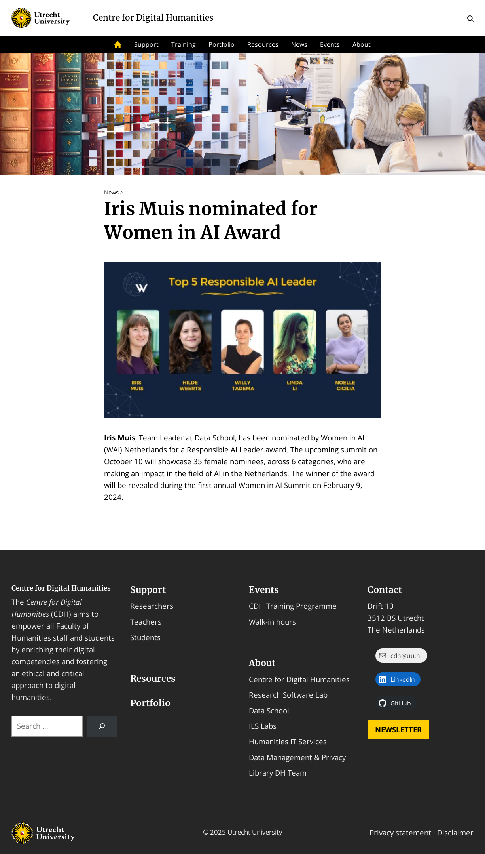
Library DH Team (278, 773)
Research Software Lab (288, 695)
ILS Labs (263, 726)
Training (183, 44)
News (299, 44)
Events (330, 44)
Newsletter (398, 729)
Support (146, 44)
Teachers (145, 622)
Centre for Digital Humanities (61, 588)
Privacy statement (400, 832)
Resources (262, 44)
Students (145, 637)
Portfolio (221, 44)
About (361, 44)
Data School (269, 710)
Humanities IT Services (288, 741)
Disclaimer (455, 832)
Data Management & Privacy (297, 757)
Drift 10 (381, 606)
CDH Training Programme (293, 606)
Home (118, 44)
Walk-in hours (272, 622)
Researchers (151, 606)
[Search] (102, 726)
